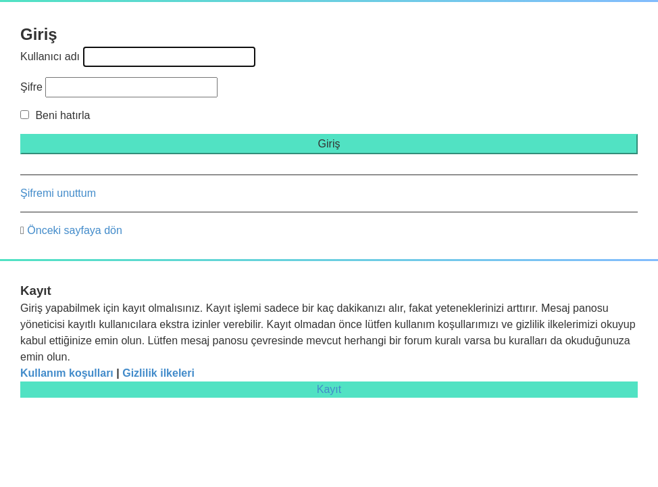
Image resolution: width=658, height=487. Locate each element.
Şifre (31, 87)
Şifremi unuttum (58, 193)
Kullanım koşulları (66, 373)
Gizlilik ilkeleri (158, 373)
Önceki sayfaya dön (74, 230)
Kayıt (329, 389)
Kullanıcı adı (50, 56)
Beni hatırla (55, 115)
